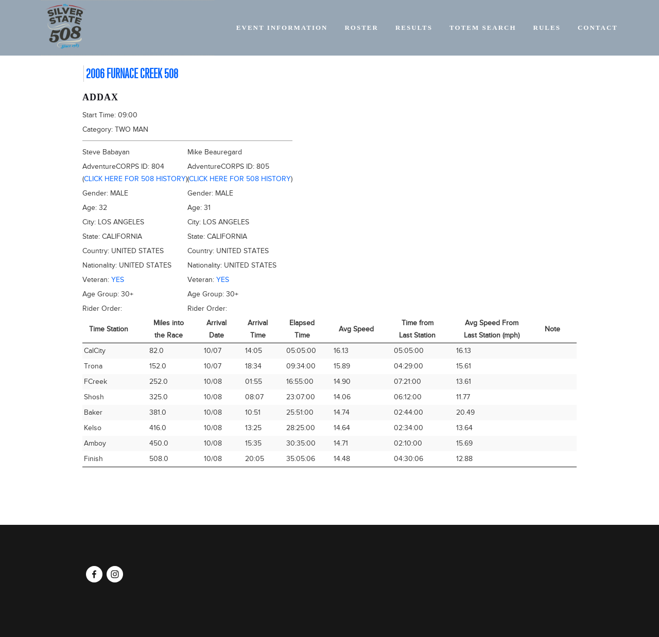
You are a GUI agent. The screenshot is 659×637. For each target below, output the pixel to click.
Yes (117, 279)
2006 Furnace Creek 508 (132, 73)
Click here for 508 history (135, 178)
